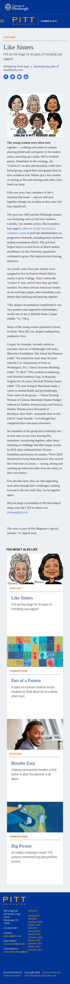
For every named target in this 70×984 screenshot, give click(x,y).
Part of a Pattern (26, 680)
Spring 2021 (34, 915)
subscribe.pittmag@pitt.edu (17, 951)
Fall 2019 (32, 927)
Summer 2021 (49, 21)
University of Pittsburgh (30, 7)
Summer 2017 (35, 943)
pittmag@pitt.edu (17, 512)
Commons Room (18, 671)
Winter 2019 (34, 934)
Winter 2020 (34, 924)
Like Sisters (22, 598)
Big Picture (21, 846)
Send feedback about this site (40, 975)
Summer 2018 (35, 937)
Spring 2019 (34, 931)
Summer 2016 (35, 949)
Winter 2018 (34, 940)
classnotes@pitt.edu (14, 943)
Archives (32, 910)
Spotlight (16, 588)
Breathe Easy (23, 763)
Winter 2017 (34, 946)
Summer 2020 (35, 921)
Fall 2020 (32, 918)
